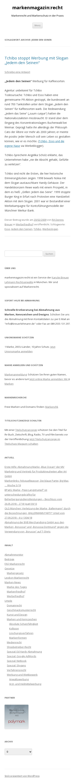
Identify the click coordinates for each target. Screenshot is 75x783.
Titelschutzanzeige (26, 430)
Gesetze (10, 568)
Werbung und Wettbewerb (22, 674)
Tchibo (37, 229)
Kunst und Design (17, 614)
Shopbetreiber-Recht (19, 647)
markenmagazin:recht (37, 8)
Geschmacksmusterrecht (21, 610)
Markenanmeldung (16, 374)
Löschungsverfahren (21, 633)
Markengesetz (15, 573)
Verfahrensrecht (16, 670)
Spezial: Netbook (17, 661)
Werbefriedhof (24, 224)
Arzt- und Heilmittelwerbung (25, 684)
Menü (37, 25)
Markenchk (51, 407)
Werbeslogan (50, 229)
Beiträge (9, 559)
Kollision (14, 628)
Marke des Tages (17, 587)
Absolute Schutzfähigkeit (23, 624)
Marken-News (13, 582)
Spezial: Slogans (16, 665)
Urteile (8, 601)
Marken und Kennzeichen (22, 619)
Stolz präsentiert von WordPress (22, 776)
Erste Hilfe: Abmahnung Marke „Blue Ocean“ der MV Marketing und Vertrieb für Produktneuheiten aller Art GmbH (36, 471)
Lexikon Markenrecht (17, 577)
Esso (7, 229)
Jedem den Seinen (21, 229)
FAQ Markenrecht (15, 564)
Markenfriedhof (16, 591)
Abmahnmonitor (14, 554)
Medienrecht (14, 642)
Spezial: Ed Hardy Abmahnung (24, 651)
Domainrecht (14, 605)
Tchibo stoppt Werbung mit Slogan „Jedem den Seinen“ (36, 60)
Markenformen (18, 637)
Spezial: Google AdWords (21, 656)
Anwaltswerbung (19, 679)
